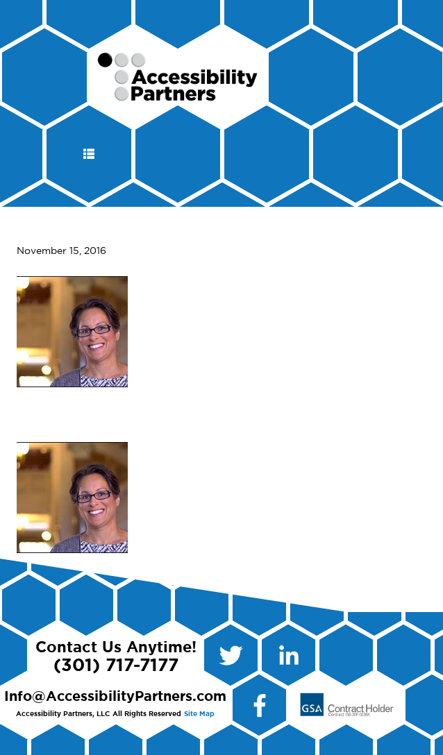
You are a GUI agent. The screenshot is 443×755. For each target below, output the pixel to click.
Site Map (199, 714)
